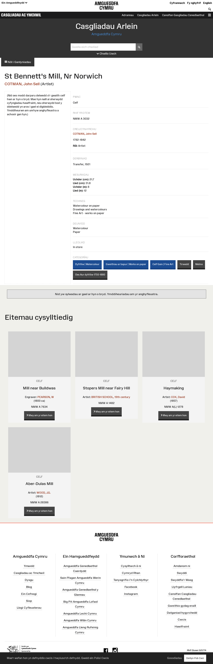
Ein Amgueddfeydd (14, 2)
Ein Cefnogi (29, 593)
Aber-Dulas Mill (39, 483)
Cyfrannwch (177, 2)
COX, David (178, 397)
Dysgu (29, 580)
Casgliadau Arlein (147, 15)
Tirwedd (184, 264)
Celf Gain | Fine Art (162, 264)
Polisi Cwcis (101, 658)
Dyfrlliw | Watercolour (87, 264)
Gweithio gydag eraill (182, 605)
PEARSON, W (45, 397)
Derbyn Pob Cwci (195, 658)
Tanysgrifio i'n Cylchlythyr (131, 580)
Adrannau (128, 15)
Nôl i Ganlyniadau (18, 62)
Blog (29, 587)
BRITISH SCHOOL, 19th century (110, 397)
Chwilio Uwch (106, 53)
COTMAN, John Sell (22, 84)
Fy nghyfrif (194, 2)
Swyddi (182, 573)
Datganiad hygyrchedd (182, 612)
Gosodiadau (174, 658)
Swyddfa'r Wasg (182, 580)
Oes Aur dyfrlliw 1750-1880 (90, 274)
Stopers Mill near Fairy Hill (106, 388)
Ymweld (29, 566)
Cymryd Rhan (131, 573)
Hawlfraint (182, 626)
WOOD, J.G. (44, 492)
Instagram (131, 593)
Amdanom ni (181, 566)
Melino (199, 264)
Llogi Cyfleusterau (29, 607)
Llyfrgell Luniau (182, 587)
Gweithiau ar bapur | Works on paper (126, 264)
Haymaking (174, 388)
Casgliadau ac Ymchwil (21, 14)
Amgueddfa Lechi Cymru (80, 613)
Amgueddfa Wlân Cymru (80, 620)
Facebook (130, 587)
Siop (29, 600)
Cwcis (182, 619)
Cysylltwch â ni (131, 566)
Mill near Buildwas (39, 388)
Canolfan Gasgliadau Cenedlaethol (183, 15)
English (207, 2)
